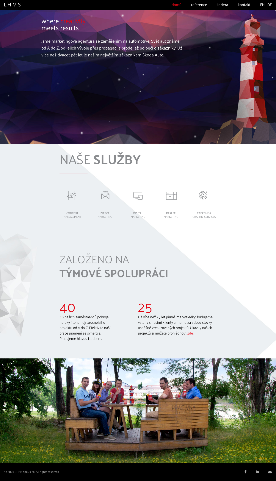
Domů (176, 4)
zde (190, 333)
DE (269, 4)
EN (262, 4)
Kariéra (222, 4)
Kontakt (244, 4)
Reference (199, 4)
